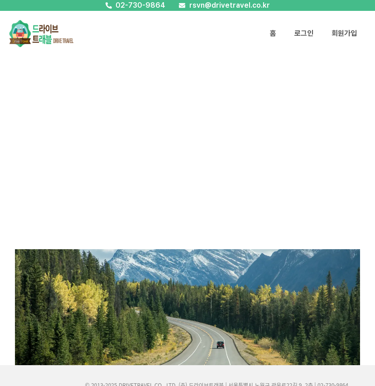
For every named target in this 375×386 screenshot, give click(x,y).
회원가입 (344, 33)
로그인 (303, 33)
